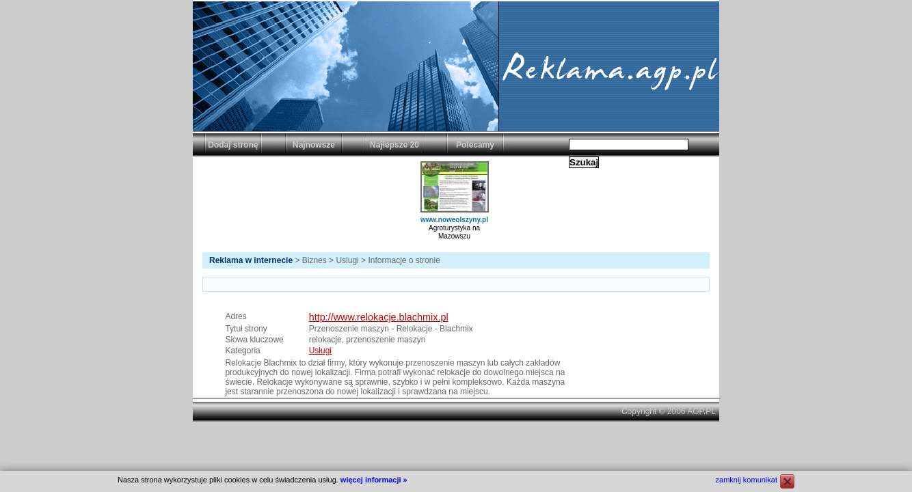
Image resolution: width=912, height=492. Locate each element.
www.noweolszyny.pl (454, 219)
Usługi (320, 350)
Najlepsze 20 (394, 145)
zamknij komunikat (746, 480)
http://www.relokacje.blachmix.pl (378, 317)
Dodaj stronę (233, 145)
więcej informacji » (373, 480)
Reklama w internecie (251, 260)
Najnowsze (314, 145)
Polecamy (475, 145)
